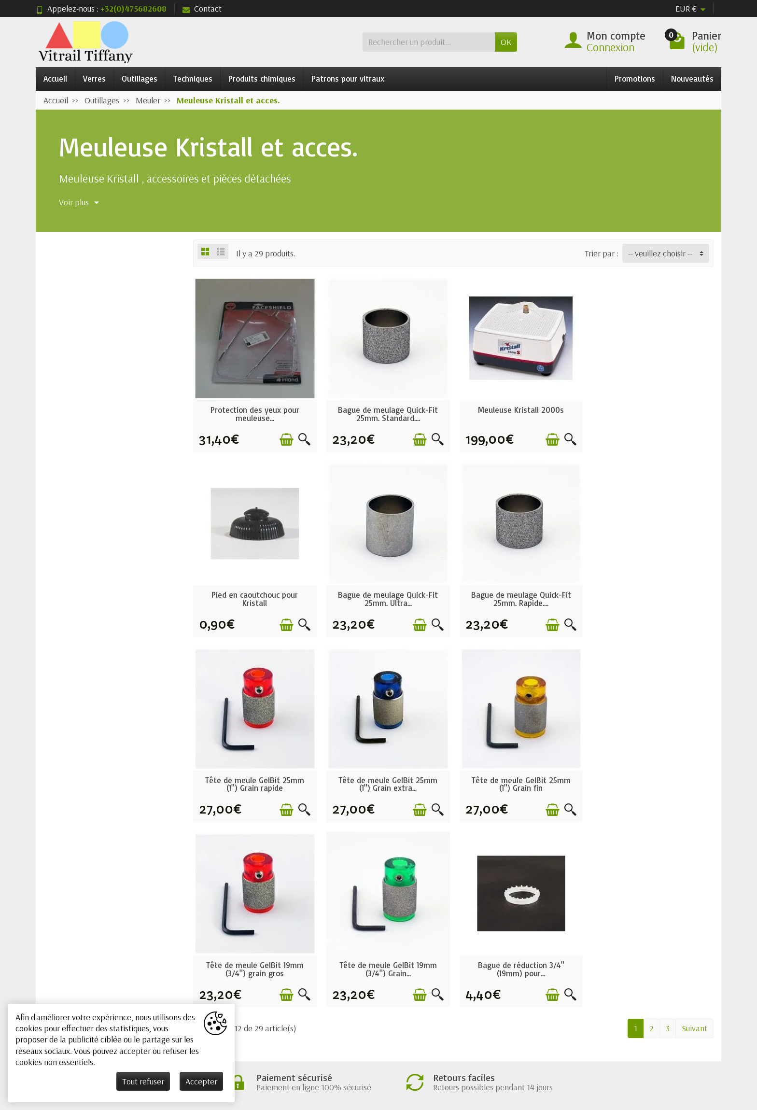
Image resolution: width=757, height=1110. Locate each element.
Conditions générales (256, 950)
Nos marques (380, 994)
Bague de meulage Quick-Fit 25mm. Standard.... (387, 413)
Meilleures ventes (388, 979)
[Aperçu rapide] (303, 439)
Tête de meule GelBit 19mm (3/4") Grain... (519, 782)
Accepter (201, 1081)
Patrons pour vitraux (347, 78)
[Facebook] (619, 1048)
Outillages (139, 78)
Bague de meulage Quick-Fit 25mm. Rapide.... (387, 598)
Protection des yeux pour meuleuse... (254, 413)
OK (506, 41)
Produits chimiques (261, 78)
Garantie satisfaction (256, 964)
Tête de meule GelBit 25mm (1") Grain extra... (652, 598)
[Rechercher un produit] (429, 41)
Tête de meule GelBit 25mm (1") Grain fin (254, 782)
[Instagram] (710, 1048)
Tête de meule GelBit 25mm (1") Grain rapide (519, 598)
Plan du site (515, 979)
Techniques (192, 78)
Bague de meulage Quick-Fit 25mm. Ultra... (255, 598)
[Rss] (665, 1048)
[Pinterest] (688, 1048)
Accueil (55, 78)
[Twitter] (642, 1048)
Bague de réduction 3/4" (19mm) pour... (652, 782)
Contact (202, 8)
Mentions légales (525, 950)
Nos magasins (519, 964)
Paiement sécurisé (251, 979)
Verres (94, 78)
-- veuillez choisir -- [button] (660, 253)
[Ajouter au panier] (285, 439)
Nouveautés (692, 78)
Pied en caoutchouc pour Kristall (652, 413)
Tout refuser (143, 1081)
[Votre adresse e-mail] (354, 1036)
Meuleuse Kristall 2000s (519, 409)
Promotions (635, 78)
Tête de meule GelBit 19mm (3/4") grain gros (387, 782)
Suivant (694, 841)
